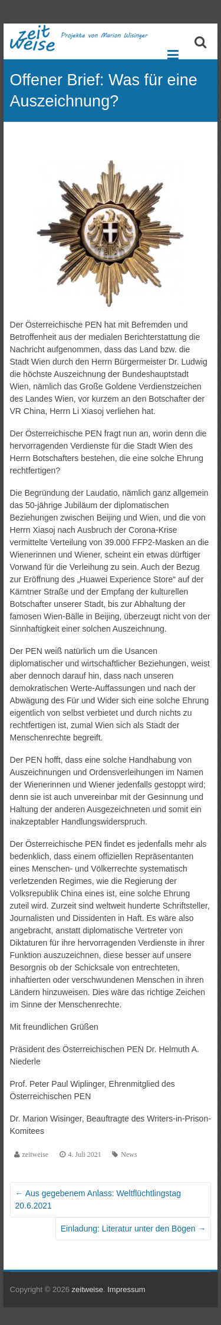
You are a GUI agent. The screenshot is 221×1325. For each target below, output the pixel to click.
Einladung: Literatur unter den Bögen (133, 1228)
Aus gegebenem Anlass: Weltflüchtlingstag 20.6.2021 (98, 1199)
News (129, 1154)
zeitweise (35, 1154)
